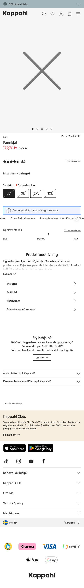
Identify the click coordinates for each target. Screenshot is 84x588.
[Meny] (78, 13)
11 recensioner (72, 230)
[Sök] (44, 13)
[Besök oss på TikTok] (6, 461)
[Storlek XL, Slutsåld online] (23, 193)
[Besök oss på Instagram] (19, 461)
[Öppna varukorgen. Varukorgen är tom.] (69, 13)
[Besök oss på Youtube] (31, 461)
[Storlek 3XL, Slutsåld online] (50, 193)
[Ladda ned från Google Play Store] (40, 448)
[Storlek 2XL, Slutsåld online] (36, 193)
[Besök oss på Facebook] (43, 461)
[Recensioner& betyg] (42, 161)
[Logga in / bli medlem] (61, 13)
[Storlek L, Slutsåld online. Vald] (9, 193)
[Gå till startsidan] (15, 13)
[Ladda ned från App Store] (14, 448)
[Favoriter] (52, 13)
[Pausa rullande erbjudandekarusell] (76, 218)
